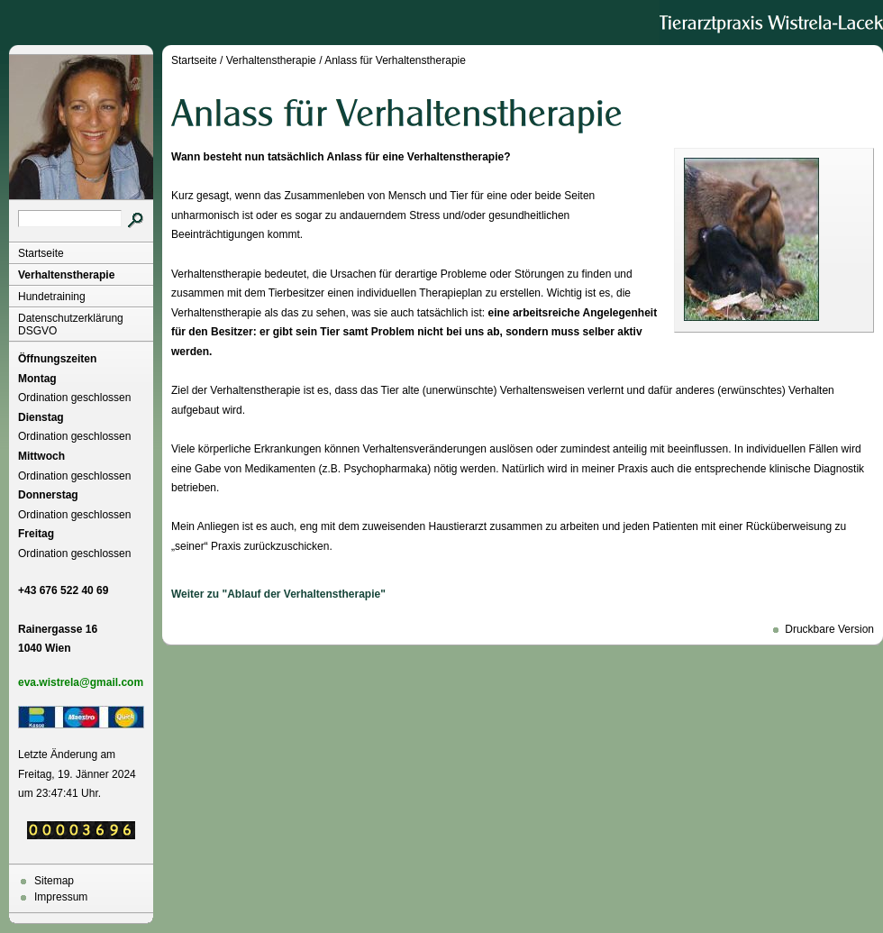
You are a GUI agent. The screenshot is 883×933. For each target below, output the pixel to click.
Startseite (41, 253)
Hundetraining (52, 296)
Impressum (60, 897)
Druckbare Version (829, 629)
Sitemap (54, 880)
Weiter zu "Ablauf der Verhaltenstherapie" (278, 594)
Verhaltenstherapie (66, 275)
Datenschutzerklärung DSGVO (70, 324)
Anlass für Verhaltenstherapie (395, 60)
